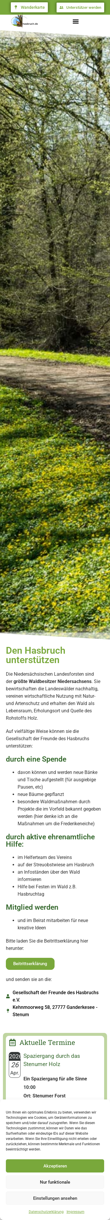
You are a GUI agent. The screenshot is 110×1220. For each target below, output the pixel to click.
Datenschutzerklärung (46, 1212)
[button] (75, 21)
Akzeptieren (55, 1166)
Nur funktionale (55, 1182)
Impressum (75, 1212)
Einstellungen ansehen (55, 1198)
